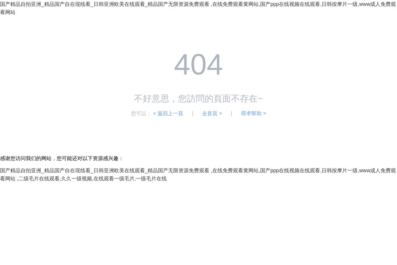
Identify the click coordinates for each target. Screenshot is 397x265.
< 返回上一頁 (168, 113)
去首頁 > (212, 113)
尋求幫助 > (253, 113)
